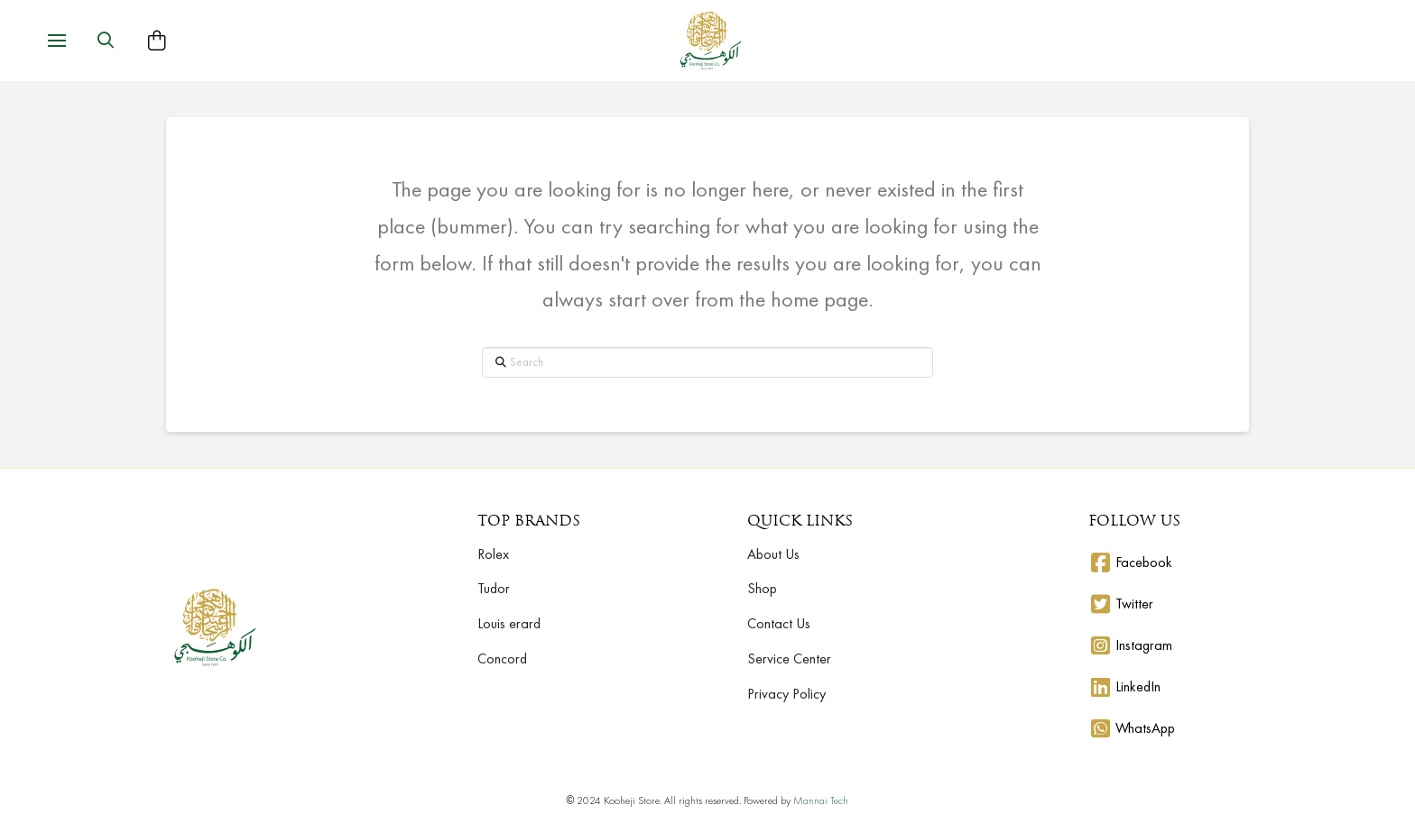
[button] (56, 40)
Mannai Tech (820, 800)
